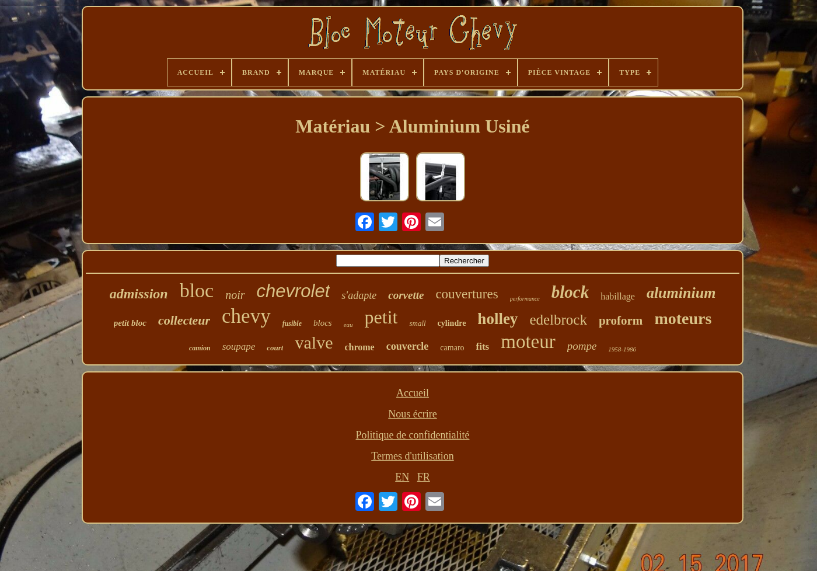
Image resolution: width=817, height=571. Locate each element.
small (417, 323)
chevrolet (293, 291)
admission (139, 293)
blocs (322, 323)
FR (423, 477)
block (570, 292)
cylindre (452, 323)
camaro (452, 347)
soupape (239, 346)
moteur (528, 341)
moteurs (682, 318)
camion (200, 348)
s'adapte (358, 295)
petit (381, 317)
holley (497, 319)
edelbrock (558, 320)
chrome (359, 347)
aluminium (681, 292)
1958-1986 (622, 349)
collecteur (184, 320)
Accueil (412, 393)
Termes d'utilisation (412, 456)
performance (525, 298)
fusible (292, 323)
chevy (246, 316)
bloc (197, 290)
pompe (582, 346)
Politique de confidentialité (413, 435)
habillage (617, 296)
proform (621, 321)
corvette (406, 295)
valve (314, 342)
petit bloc (130, 323)
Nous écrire (412, 414)
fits (483, 346)
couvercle (407, 346)
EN (402, 477)
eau (348, 324)
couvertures (466, 294)
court (275, 347)
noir (235, 294)
